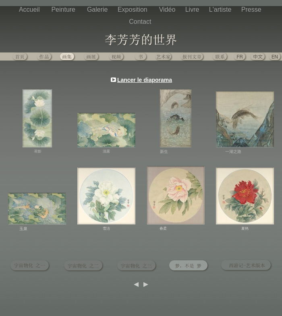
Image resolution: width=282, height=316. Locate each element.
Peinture (65, 9)
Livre (193, 9)
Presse (252, 9)
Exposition (134, 9)
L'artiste (221, 9)
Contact (141, 21)
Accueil (31, 9)
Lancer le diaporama (144, 80)
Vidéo (168, 9)
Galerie (98, 9)
